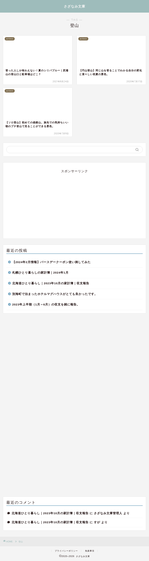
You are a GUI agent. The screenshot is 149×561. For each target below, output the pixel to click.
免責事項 (89, 551)
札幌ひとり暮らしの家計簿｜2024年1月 (40, 272)
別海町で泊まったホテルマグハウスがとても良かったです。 (54, 294)
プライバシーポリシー (66, 551)
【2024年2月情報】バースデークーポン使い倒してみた (51, 262)
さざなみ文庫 (74, 6)
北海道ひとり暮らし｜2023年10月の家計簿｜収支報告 (50, 283)
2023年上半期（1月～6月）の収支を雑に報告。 (46, 304)
